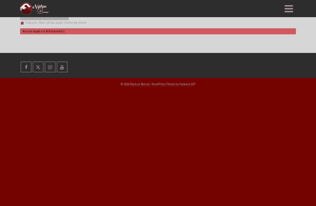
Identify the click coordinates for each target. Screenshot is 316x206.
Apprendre (123, 10)
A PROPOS (189, 10)
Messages (217, 14)
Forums (31, 51)
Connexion (279, 14)
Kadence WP (187, 113)
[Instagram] (50, 95)
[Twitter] (38, 95)
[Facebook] (26, 95)
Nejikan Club (92, 14)
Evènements (158, 14)
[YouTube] (62, 95)
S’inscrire (247, 14)
